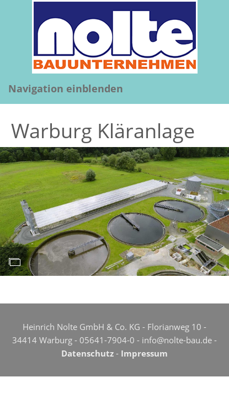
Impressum (144, 353)
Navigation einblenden (65, 88)
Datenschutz (87, 353)
